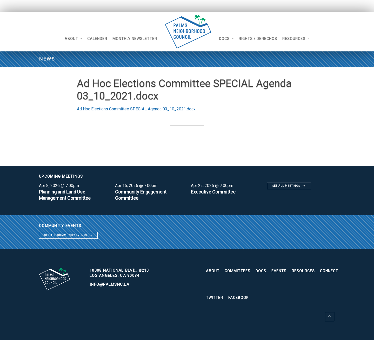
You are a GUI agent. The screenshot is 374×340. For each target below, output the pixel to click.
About (71, 39)
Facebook (238, 298)
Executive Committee (213, 192)
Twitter (214, 298)
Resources (293, 39)
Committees (237, 271)
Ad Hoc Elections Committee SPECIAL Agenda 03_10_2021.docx (136, 108)
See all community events (65, 235)
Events (278, 271)
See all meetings (286, 185)
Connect (329, 271)
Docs (224, 39)
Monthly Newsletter (134, 39)
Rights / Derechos (258, 39)
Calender (97, 39)
